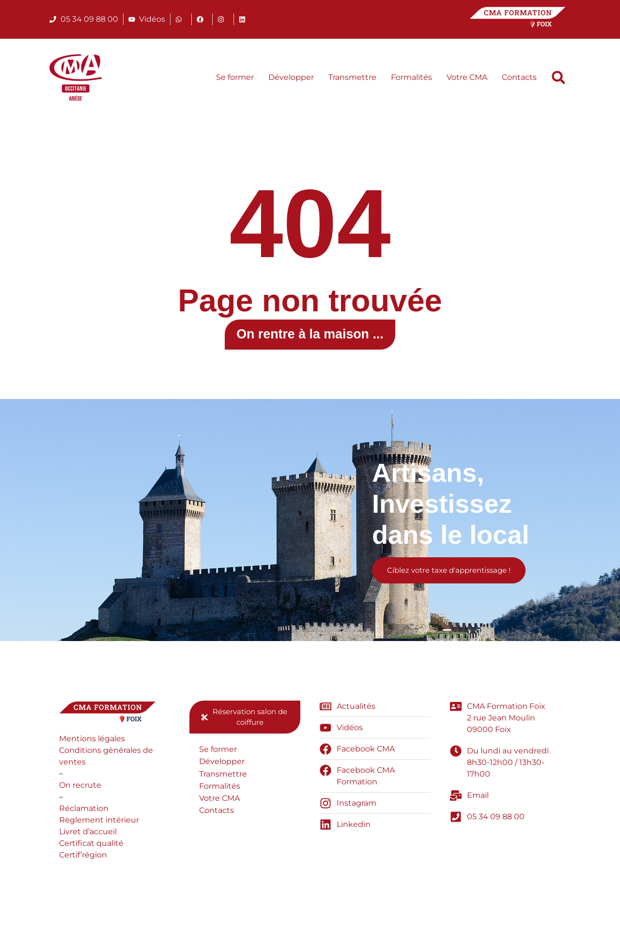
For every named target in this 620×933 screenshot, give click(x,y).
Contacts (519, 77)
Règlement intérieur (99, 826)
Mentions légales (92, 744)
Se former (235, 77)
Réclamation (83, 814)
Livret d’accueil (88, 837)
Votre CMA (467, 77)
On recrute (80, 791)
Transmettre (352, 77)
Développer (291, 77)
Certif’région (83, 861)
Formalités (411, 77)
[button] (558, 77)
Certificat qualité (91, 849)
